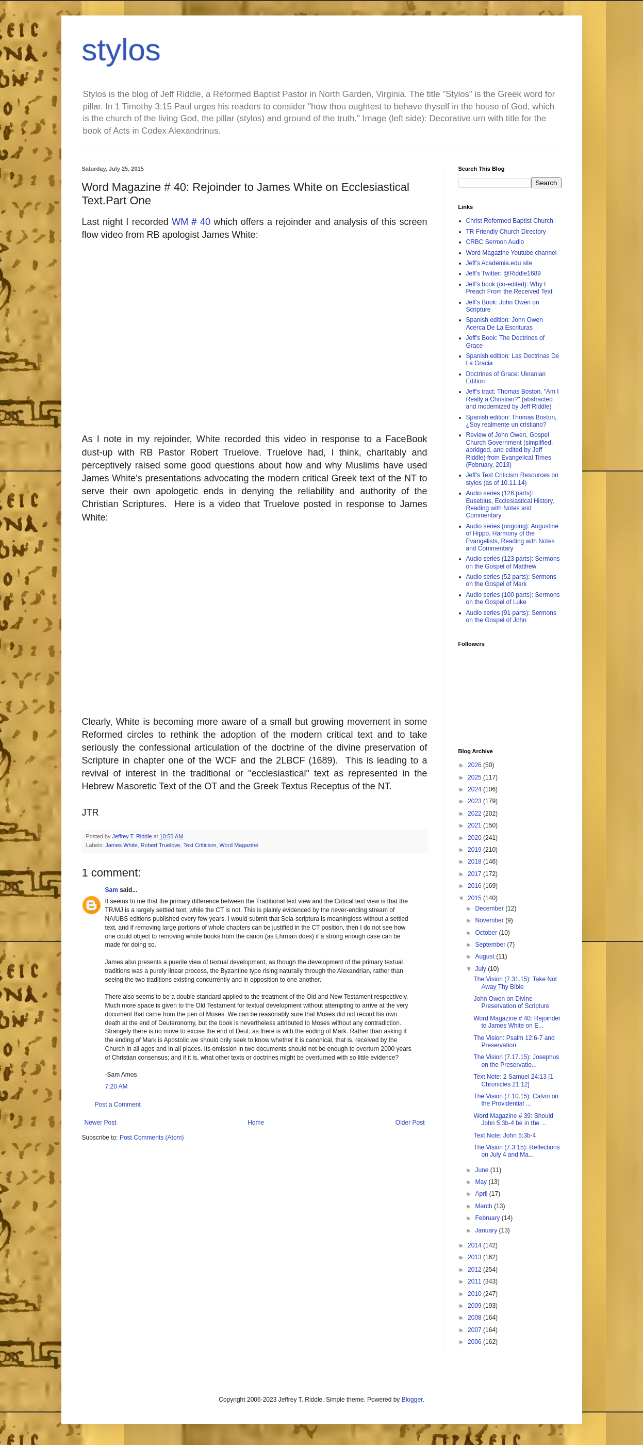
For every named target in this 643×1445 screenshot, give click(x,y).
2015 (475, 898)
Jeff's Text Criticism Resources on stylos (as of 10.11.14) (512, 479)
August (485, 956)
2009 (475, 1305)
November (490, 920)
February (488, 1218)
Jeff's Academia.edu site (499, 263)
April (482, 1193)
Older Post (410, 1122)
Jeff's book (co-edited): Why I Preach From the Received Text (509, 288)
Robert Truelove (160, 845)
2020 (475, 837)
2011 (475, 1281)
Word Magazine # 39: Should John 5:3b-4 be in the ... (513, 1119)
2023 (475, 801)
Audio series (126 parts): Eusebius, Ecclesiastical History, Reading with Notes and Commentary (510, 504)
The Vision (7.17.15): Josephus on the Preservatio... (516, 1060)
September (491, 944)
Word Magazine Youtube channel (511, 252)
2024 (475, 789)
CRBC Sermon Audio (495, 242)
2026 (475, 765)
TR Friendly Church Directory (506, 231)
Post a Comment (118, 1104)
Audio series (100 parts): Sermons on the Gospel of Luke (513, 598)
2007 (475, 1330)
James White (121, 845)
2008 (475, 1317)
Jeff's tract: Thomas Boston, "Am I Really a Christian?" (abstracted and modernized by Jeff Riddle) (512, 399)
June (482, 1170)
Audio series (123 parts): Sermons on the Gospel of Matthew (513, 562)
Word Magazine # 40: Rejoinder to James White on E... (516, 1022)
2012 (475, 1269)
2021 (475, 825)
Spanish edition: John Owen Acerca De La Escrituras (504, 323)
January (487, 1230)
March (484, 1206)
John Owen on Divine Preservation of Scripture (511, 1002)
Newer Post (101, 1122)
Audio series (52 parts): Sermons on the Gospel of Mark (511, 580)
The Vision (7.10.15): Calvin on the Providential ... (515, 1100)
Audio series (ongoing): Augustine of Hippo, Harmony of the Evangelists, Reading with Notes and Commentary (512, 537)
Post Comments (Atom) (152, 1137)
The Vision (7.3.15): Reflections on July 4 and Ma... (516, 1151)
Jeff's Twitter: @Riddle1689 (503, 273)
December (490, 908)
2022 (475, 813)
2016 (475, 885)
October (487, 932)
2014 (475, 1245)
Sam (111, 890)
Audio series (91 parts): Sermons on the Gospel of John (511, 616)
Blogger (412, 1399)
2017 (475, 874)
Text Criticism (199, 845)
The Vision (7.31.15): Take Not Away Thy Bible (515, 983)
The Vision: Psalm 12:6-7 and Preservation (513, 1041)
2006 (475, 1341)
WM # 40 (192, 222)
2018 (475, 861)
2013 (475, 1257)
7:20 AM (116, 1086)
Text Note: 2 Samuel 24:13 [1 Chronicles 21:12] (513, 1080)
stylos (121, 50)
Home (256, 1122)
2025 (475, 777)
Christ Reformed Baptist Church (509, 220)
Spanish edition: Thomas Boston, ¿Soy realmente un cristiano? (511, 421)
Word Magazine (239, 845)
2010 (475, 1293)
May (481, 1182)
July (481, 968)
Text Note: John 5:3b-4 (504, 1135)
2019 (475, 849)
